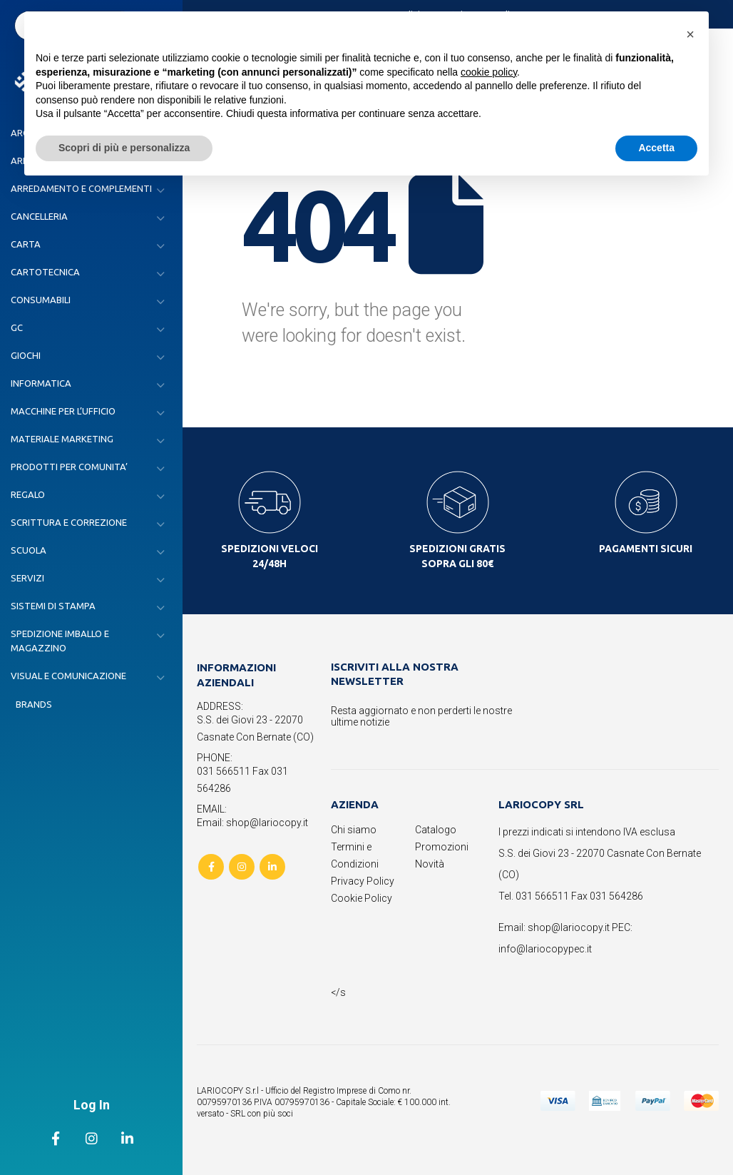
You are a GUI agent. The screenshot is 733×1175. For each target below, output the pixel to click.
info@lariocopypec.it (545, 949)
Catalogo (435, 829)
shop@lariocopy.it (569, 927)
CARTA (26, 244)
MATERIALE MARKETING (62, 439)
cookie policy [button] (489, 72)
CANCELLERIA (39, 216)
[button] (690, 34)
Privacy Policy (362, 881)
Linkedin (272, 867)
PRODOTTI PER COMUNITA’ (69, 467)
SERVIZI (27, 578)
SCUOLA (28, 550)
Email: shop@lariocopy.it (252, 822)
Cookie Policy (361, 898)
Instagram (242, 867)
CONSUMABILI (41, 300)
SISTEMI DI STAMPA (53, 606)
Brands (34, 704)
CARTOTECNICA (45, 272)
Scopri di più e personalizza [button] (124, 147)
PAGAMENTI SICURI (645, 548)
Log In (91, 1104)
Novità (429, 864)
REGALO (28, 494)
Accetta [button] (656, 147)
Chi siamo (353, 829)
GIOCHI (26, 355)
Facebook (211, 867)
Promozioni (441, 847)
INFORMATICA (41, 383)
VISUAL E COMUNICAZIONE (68, 676)
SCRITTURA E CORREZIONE (69, 522)
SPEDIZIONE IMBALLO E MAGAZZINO (60, 641)
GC (17, 327)
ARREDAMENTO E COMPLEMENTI (81, 188)
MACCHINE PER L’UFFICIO (63, 411)
